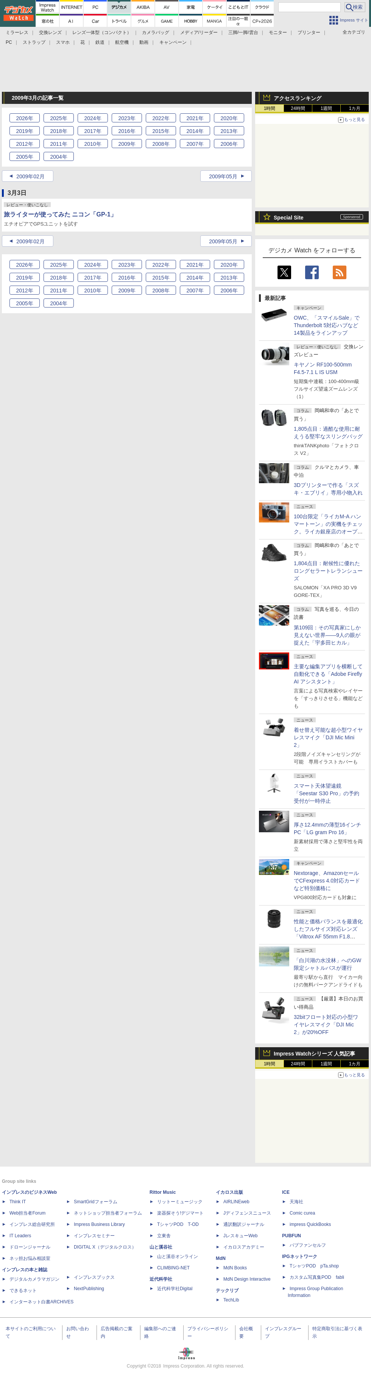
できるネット (23, 1290)
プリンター (309, 32)
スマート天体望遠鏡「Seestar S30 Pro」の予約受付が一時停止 (326, 793)
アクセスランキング (297, 98)
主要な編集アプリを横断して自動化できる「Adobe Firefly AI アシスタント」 (328, 674)
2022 (160, 118)
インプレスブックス (94, 1277)
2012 (24, 144)
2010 (92, 144)
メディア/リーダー (199, 32)
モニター (278, 32)
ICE (286, 1192)
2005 (24, 157)
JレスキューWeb (240, 1235)
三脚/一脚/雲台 (243, 32)
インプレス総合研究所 (32, 1224)
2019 (24, 131)
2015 (160, 131)
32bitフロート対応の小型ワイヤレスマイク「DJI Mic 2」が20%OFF (326, 1024)
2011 (58, 144)
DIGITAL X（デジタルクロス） (105, 1247)
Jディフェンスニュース (247, 1213)
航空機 (122, 42)
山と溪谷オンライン (177, 1256)
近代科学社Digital (174, 1288)
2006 (228, 144)
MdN (221, 1258)
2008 (160, 144)
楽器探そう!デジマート (180, 1213)
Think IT (17, 1201)
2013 (228, 131)
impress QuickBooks (310, 1224)
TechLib (231, 1300)
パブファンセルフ (308, 1245)
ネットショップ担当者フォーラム (108, 1213)
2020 (228, 118)
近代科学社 (161, 1279)
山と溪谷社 (161, 1247)
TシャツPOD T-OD (178, 1224)
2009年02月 (30, 176)
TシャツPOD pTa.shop (314, 1266)
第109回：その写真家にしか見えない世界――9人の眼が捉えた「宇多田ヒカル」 (327, 635)
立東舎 (164, 1235)
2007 (194, 144)
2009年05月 (223, 176)
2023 (126, 118)
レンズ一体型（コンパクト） (101, 32)
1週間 (326, 108)
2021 (194, 118)
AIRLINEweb (236, 1201)
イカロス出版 (229, 1192)
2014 (194, 131)
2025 (58, 118)
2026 (24, 118)
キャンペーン (173, 42)
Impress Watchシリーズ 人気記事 (314, 1054)
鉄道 (99, 42)
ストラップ (34, 42)
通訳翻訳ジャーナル (243, 1224)
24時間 (298, 108)
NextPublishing (89, 1288)
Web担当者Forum (27, 1213)
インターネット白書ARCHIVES (41, 1301)
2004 (58, 157)
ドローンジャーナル (29, 1247)
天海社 (296, 1201)
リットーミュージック (180, 1201)
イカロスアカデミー (243, 1247)
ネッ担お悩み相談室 (29, 1258)
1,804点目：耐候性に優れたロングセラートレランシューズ (328, 570)
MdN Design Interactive (247, 1279)
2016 (126, 131)
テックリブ (227, 1290)
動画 (143, 42)
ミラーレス (17, 32)
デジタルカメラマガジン (34, 1279)
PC (9, 42)
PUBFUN (291, 1235)
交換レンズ (50, 32)
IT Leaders (20, 1235)
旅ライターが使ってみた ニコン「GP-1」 (60, 214)
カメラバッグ (155, 32)
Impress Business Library (99, 1224)
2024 (92, 118)
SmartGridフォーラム (95, 1201)
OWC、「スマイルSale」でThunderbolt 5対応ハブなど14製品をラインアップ (327, 325)
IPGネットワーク (299, 1256)
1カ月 (355, 108)
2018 (58, 131)
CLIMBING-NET (173, 1267)
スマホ (63, 42)
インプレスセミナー (94, 1235)
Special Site (289, 218)
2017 (92, 131)
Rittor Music (163, 1192)
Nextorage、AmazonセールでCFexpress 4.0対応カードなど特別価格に (327, 880)
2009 (126, 144)
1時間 (270, 108)
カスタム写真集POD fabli (317, 1277)
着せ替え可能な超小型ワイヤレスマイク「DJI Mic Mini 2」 (328, 737)
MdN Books (235, 1267)
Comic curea (302, 1213)
